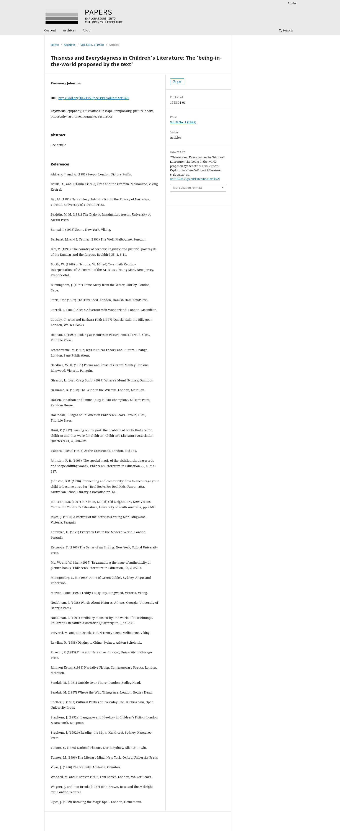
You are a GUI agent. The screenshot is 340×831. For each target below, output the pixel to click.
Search (286, 30)
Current (50, 30)
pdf (178, 82)
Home (55, 45)
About (87, 30)
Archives (69, 30)
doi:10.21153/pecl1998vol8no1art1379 (195, 179)
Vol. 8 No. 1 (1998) (92, 45)
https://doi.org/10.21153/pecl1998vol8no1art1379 (93, 98)
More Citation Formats (187, 188)
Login (292, 3)
